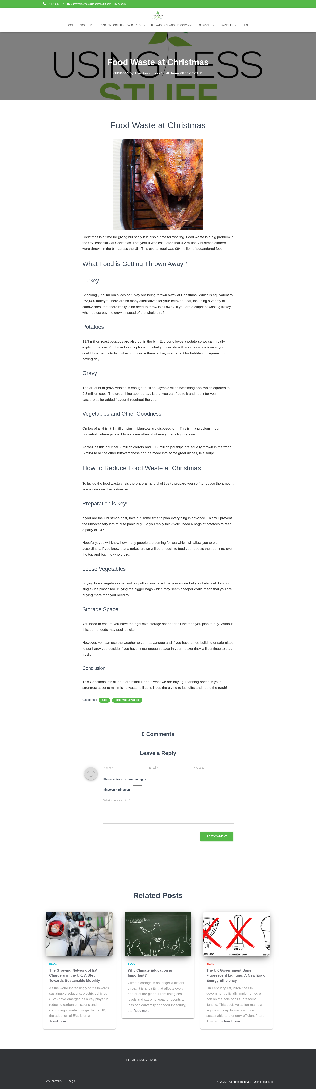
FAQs (72, 1081)
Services (206, 25)
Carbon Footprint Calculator (123, 25)
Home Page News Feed (127, 700)
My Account (120, 4)
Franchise (228, 25)
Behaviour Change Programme (172, 25)
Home (70, 25)
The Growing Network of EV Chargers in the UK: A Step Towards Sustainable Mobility (74, 975)
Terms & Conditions (141, 1059)
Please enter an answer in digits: (125, 779)
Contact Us (54, 1081)
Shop (246, 25)
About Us (87, 25)
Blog (104, 700)
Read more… (60, 1021)
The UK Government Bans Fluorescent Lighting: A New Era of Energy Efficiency (236, 975)
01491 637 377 (56, 4)
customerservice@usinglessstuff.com (91, 4)
